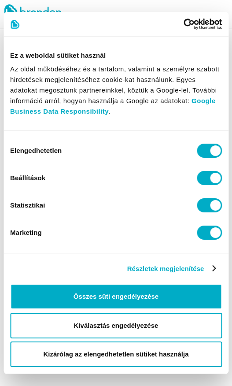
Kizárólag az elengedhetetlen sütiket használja (115, 354)
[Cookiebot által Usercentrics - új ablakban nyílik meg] (183, 24)
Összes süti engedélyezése (116, 296)
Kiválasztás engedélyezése (116, 325)
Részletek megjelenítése (165, 268)
